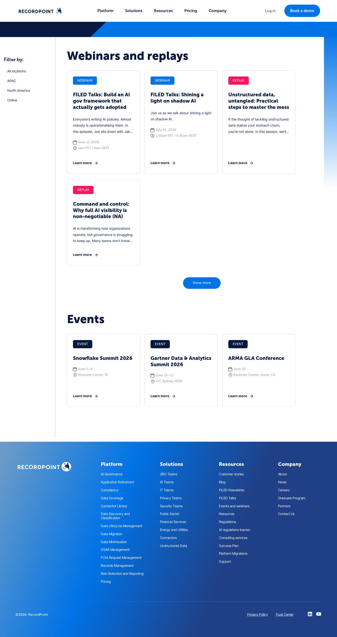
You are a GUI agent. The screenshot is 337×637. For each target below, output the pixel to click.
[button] (105, 11)
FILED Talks (227, 498)
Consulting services (233, 538)
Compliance (109, 490)
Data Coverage (112, 498)
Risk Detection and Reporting (122, 574)
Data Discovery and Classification (115, 516)
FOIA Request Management (121, 558)
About (282, 474)
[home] (40, 11)
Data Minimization (114, 542)
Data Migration (111, 534)
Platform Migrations (233, 553)
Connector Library (114, 506)
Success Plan (228, 546)
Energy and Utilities (174, 530)
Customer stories (231, 474)
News (282, 482)
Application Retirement (117, 482)
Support (225, 561)
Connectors (168, 538)
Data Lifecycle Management (121, 526)
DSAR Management (115, 550)
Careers (284, 490)
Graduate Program (291, 498)
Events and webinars (234, 506)
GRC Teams (168, 474)
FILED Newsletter (231, 490)
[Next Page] (202, 283)
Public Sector (169, 514)
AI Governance (111, 474)
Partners (284, 506)
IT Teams (166, 490)
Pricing (190, 10)
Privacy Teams (171, 498)
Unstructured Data (173, 546)
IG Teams (167, 482)
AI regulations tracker (234, 530)
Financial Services (173, 522)
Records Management (117, 566)
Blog (222, 482)
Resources (226, 514)
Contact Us (286, 514)
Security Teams (171, 506)
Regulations (227, 522)
